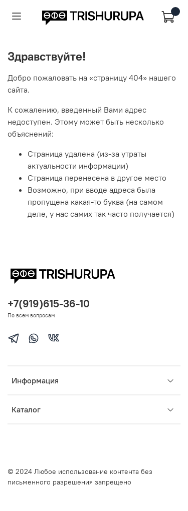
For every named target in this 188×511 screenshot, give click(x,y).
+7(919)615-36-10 (49, 303)
